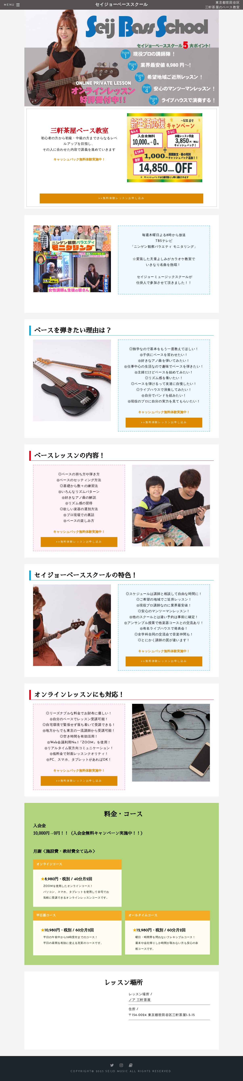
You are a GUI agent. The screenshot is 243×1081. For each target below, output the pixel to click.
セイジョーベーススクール (121, 5)
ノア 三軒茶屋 (140, 1000)
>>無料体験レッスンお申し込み (121, 198)
